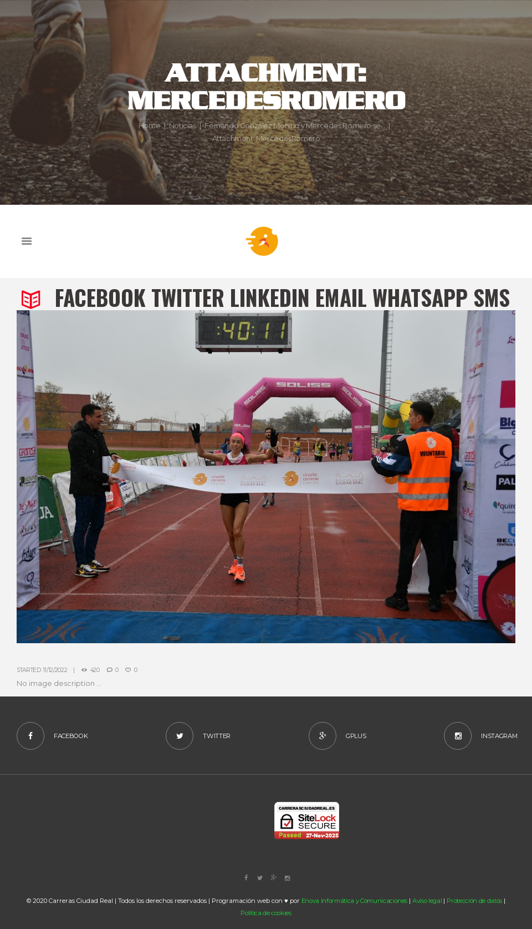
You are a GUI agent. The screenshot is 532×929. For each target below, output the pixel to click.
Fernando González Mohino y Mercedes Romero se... (294, 126)
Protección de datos (474, 901)
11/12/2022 (55, 670)
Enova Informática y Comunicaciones (354, 901)
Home (149, 126)
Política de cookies (266, 913)
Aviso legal (427, 901)
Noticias (182, 126)
